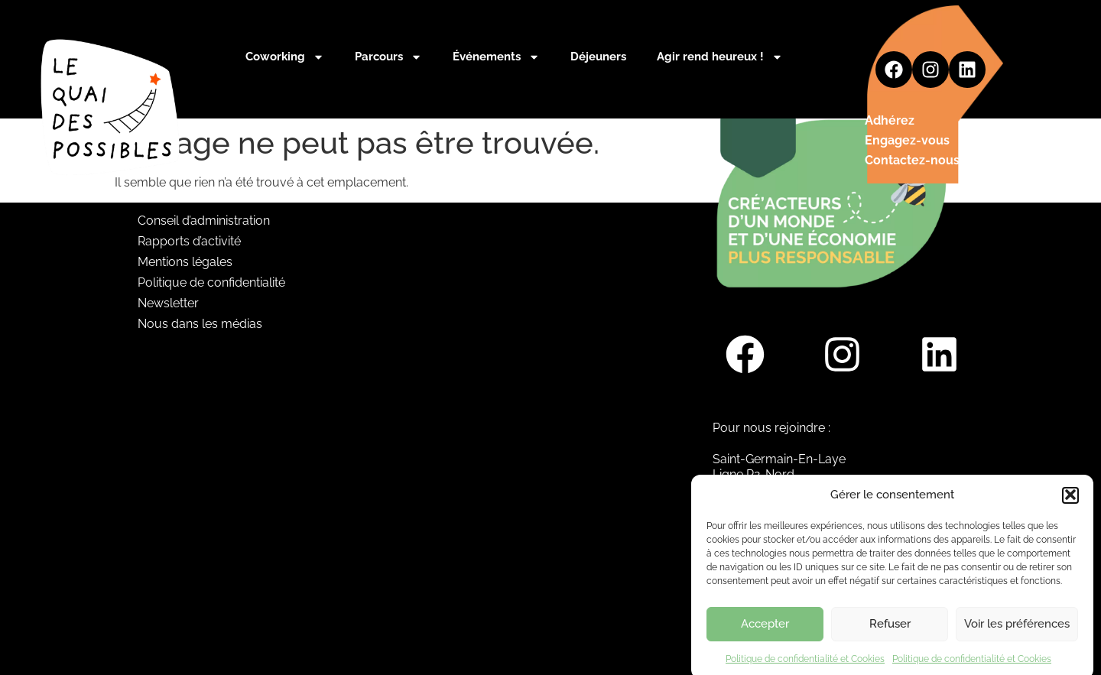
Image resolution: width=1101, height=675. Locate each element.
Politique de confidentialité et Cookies (805, 666)
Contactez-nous (912, 160)
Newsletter (168, 303)
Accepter (765, 632)
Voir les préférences (1017, 632)
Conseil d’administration (204, 220)
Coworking (284, 57)
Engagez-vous (907, 140)
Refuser (890, 632)
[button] (1070, 503)
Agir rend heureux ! (720, 57)
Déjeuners (598, 56)
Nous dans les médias (200, 323)
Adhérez (889, 120)
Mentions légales (185, 262)
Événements (496, 57)
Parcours (388, 57)
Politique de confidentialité (211, 282)
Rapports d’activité (189, 241)
